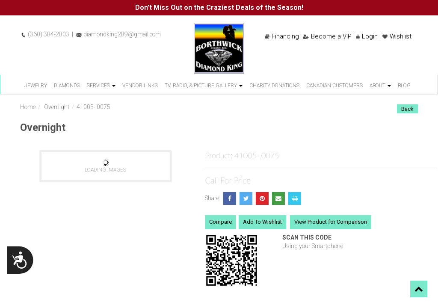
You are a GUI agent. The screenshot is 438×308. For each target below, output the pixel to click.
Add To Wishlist (262, 222)
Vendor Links (140, 86)
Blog (404, 86)
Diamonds (67, 86)
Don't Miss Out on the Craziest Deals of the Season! (219, 7)
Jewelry (35, 86)
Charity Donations (274, 86)
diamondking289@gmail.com (118, 34)
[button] (418, 289)
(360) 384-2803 (44, 34)
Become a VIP (327, 36)
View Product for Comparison (330, 222)
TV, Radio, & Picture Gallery (204, 86)
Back (407, 109)
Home (28, 107)
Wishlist (396, 36)
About (380, 86)
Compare (220, 222)
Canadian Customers (334, 86)
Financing (282, 36)
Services (101, 86)
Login (367, 36)
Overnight (56, 107)
